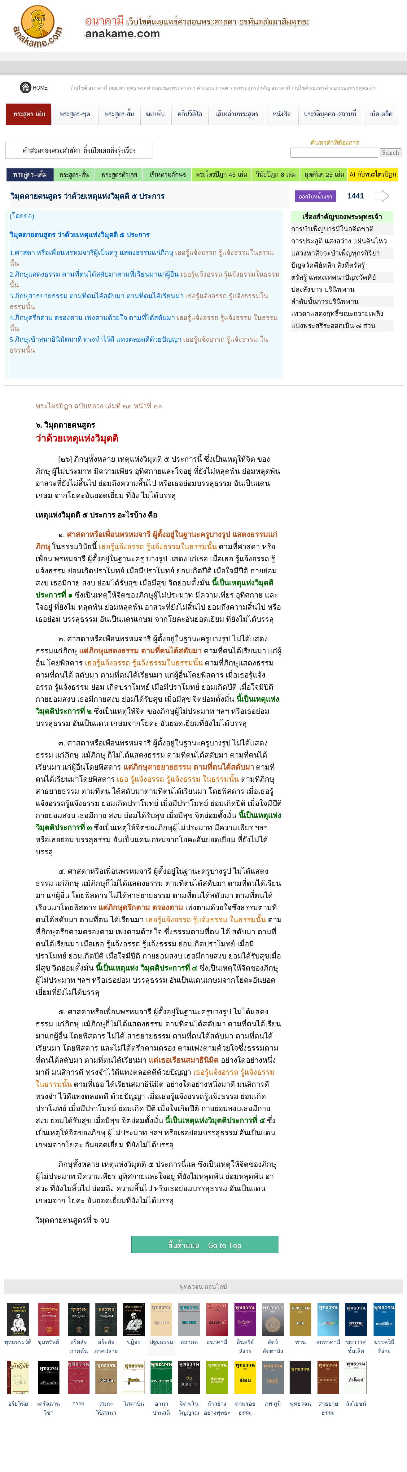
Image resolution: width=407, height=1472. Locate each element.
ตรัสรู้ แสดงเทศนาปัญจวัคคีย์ (333, 277)
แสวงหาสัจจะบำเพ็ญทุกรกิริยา (335, 253)
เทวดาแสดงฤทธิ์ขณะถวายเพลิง (337, 314)
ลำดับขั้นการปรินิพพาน (325, 301)
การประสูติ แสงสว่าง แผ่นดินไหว (339, 241)
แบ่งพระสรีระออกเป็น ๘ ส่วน (333, 326)
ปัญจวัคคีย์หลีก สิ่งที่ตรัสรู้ (328, 265)
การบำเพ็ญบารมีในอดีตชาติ (332, 229)
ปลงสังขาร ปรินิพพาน (323, 289)
